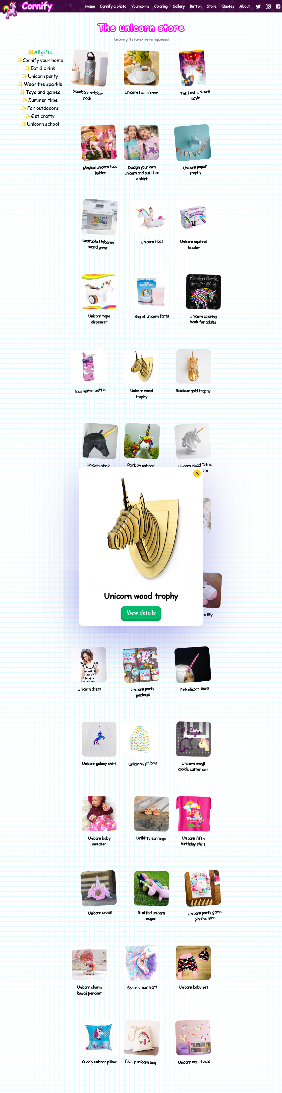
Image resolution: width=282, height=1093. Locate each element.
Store (211, 6)
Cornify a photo (113, 6)
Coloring (161, 6)
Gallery (179, 6)
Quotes (228, 6)
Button (195, 6)
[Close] (197, 473)
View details (140, 612)
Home (90, 6)
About (244, 6)
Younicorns (140, 6)
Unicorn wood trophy (141, 595)
